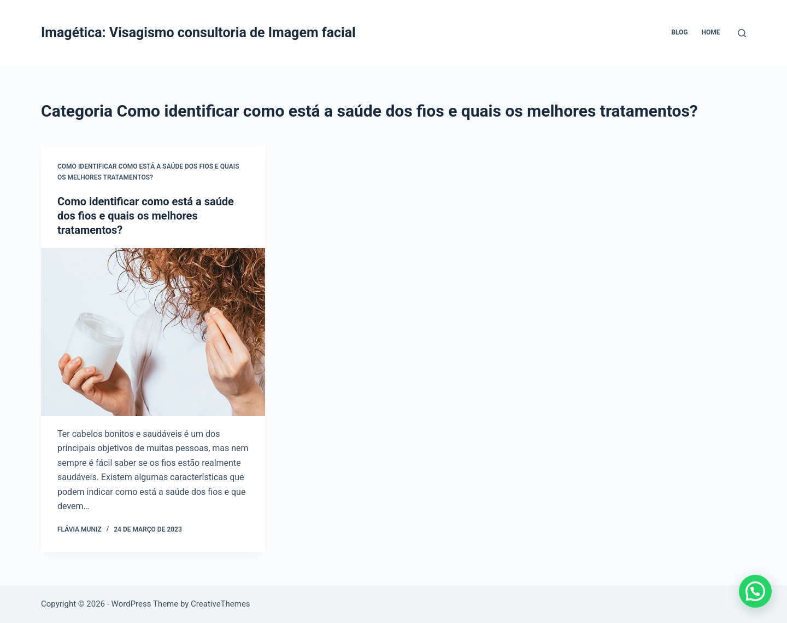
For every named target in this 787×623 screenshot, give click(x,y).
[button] (755, 591)
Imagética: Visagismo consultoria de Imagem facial (198, 33)
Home (710, 32)
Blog (679, 32)
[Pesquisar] (742, 33)
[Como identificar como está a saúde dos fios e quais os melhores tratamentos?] (153, 332)
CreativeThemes (220, 604)
